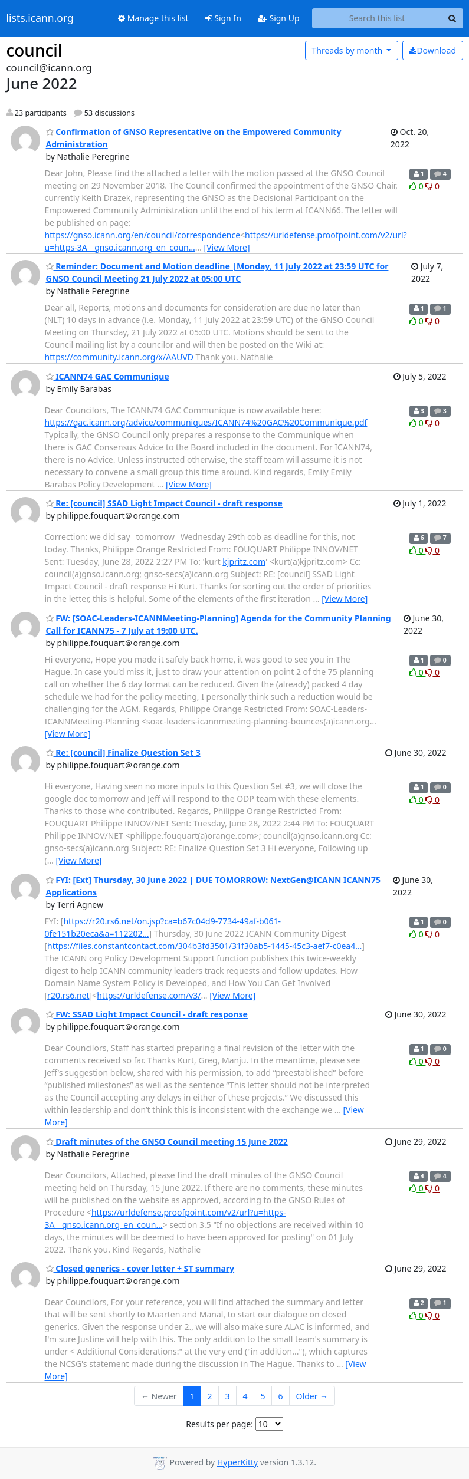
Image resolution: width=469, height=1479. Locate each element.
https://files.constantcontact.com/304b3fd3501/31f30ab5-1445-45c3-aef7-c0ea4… (204, 945)
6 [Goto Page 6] (280, 1396)
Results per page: (219, 1423)
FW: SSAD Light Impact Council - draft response (147, 1014)
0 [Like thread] (417, 186)
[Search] (452, 18)
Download (432, 50)
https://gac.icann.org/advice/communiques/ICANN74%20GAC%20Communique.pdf (206, 422)
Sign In (223, 18)
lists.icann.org (40, 18)
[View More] (227, 247)
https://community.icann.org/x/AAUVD (119, 357)
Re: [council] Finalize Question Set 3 (123, 752)
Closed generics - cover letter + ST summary (140, 1268)
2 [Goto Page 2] (210, 1396)
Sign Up (279, 18)
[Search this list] (377, 18)
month (347, 50)
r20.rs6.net (68, 995)
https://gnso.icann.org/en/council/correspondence (143, 235)
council (34, 50)
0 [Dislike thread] (432, 186)
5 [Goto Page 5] (263, 1396)
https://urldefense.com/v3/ (149, 995)
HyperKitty (237, 1462)
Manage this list (153, 18)
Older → (312, 1396)
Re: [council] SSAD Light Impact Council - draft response (164, 503)
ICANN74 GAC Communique (107, 376)
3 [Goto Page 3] (227, 1396)
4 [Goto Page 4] (245, 1396)
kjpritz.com (243, 561)
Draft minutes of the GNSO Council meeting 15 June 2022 (167, 1141)
